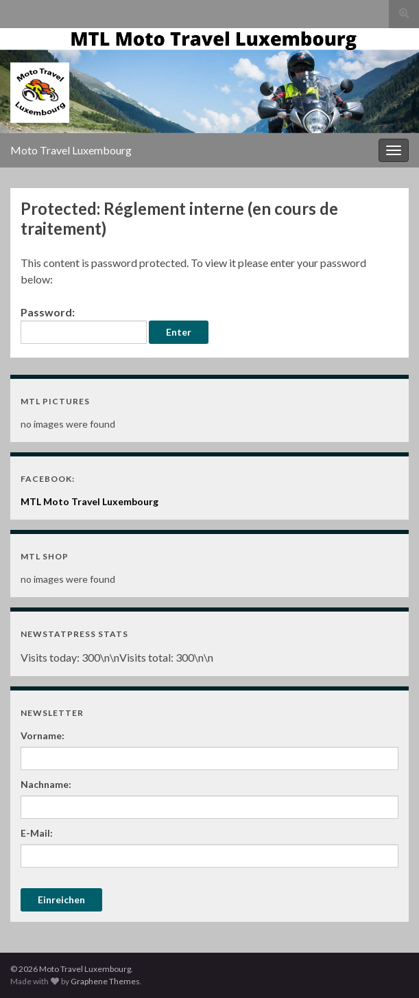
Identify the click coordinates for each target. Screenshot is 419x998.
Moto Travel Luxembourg (71, 149)
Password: (84, 324)
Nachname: (46, 784)
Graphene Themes (105, 981)
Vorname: (42, 735)
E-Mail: (37, 833)
